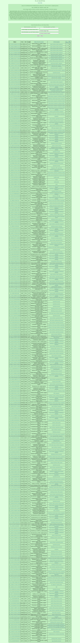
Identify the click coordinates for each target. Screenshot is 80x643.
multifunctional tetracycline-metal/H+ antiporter (56, 70)
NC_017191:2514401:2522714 (14, 72)
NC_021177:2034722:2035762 (14, 579)
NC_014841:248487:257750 (15, 379)
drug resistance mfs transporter (56, 242)
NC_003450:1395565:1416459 (14, 566)
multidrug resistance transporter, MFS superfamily (56, 170)
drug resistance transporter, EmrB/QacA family (56, 96)
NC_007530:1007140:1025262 (14, 103)
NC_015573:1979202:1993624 (14, 339)
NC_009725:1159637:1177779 (14, 539)
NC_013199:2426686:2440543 (14, 327)
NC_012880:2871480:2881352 (14, 263)
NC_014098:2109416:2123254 (14, 397)
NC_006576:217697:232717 (15, 422)
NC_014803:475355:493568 (15, 381)
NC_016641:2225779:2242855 (14, 216)
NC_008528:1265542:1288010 (14, 558)
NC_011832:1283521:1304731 (14, 267)
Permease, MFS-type (56, 195)
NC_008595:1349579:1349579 (14, 337)
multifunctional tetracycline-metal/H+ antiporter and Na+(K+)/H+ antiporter (56, 66)
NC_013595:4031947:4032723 (14, 577)
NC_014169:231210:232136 (15, 494)
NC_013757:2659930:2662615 (14, 498)
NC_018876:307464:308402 (15, 145)
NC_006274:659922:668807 (15, 618)
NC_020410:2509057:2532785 (14, 77)
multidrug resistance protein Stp (56, 415)
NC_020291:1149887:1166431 (14, 607)
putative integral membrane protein (56, 481)
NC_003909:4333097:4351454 (14, 130)
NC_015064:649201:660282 (15, 388)
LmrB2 (56, 179)
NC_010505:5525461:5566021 (14, 160)
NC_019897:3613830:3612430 (14, 60)
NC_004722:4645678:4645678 (14, 370)
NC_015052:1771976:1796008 (14, 151)
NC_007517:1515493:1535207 (14, 221)
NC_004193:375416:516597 (15, 442)
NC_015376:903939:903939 (15, 440)
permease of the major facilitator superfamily (56, 200)
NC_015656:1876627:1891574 (14, 244)
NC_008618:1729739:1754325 (14, 174)
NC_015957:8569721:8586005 (14, 596)
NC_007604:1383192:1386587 (14, 424)
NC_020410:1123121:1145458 (14, 586)
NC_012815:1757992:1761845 (14, 202)
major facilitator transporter (56, 355)
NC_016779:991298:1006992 (14, 96)
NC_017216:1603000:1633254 (14, 313)
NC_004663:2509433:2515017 (14, 535)
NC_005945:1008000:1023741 (14, 46)
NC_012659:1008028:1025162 (14, 100)
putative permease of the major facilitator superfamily (56, 474)
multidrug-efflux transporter (56, 286)
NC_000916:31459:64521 (14, 226)
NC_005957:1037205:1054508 (14, 111)
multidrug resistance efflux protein (56, 491)
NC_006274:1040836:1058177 (14, 88)
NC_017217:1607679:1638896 (14, 315)
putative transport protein (56, 145)
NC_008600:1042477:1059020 (14, 58)
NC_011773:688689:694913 (15, 619)
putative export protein (56, 422)
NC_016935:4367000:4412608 (14, 177)
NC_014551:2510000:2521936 (14, 537)
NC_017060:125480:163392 (15, 582)
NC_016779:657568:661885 (15, 622)
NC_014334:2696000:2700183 (14, 329)
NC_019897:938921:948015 (15, 209)
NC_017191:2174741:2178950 (14, 556)
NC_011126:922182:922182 (15, 228)
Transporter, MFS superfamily (56, 167)
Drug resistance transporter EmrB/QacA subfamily (56, 222)
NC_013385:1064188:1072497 (14, 377)
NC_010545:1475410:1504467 (14, 573)
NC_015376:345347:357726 (15, 571)
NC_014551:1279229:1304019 (14, 546)
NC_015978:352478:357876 (15, 127)
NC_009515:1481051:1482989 (14, 348)
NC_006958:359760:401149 (15, 353)
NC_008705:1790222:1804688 (14, 532)
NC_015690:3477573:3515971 (14, 63)
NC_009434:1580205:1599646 (14, 612)
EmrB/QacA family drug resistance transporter (56, 92)
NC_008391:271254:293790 (15, 408)
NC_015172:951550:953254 (15, 251)
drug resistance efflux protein (56, 485)
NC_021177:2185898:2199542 (14, 460)
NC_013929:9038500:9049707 (14, 476)
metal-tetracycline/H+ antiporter (56, 54)
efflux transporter (56, 510)
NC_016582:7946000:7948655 (14, 510)
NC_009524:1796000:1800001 (14, 434)
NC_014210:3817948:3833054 (14, 413)
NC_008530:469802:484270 (15, 489)
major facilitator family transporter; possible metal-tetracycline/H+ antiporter (56, 56)
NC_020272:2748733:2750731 (14, 454)
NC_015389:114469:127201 (15, 317)
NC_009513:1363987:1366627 (14, 290)
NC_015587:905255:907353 (15, 256)
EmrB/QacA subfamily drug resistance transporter (56, 134)
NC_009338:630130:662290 (15, 512)
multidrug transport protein (56, 191)
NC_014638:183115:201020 (15, 589)
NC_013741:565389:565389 (15, 125)
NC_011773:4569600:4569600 (14, 402)
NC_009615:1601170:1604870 (14, 549)
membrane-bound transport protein (56, 556)
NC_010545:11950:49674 (14, 525)
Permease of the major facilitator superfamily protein (56, 187)
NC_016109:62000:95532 (14, 600)
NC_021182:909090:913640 (15, 123)
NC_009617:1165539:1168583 (14, 610)
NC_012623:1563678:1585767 (14, 153)
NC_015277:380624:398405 (15, 559)
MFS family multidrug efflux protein (56, 320)
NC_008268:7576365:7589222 (14, 170)
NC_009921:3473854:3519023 (14, 483)
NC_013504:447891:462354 (15, 322)
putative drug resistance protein (56, 598)
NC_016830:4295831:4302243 (14, 242)
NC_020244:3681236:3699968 (14, 436)
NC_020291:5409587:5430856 (14, 362)
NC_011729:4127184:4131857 (14, 400)
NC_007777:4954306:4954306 (14, 593)
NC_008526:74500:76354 (14, 200)
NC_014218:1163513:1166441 (14, 508)
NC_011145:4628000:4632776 (14, 458)
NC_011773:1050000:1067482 (14, 98)
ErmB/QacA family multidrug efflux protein (56, 395)
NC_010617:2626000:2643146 (14, 485)
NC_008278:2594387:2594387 (14, 404)
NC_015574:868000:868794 (15, 193)
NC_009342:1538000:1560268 (14, 464)
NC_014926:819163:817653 (15, 156)
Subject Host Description (39, 41)
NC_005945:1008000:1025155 (14, 106)
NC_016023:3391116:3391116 (14, 542)
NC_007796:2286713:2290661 (14, 158)
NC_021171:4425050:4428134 (14, 186)
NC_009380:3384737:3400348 (14, 406)
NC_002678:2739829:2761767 (14, 261)
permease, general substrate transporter (56, 88)
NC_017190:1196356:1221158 (14, 553)
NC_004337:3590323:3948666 (14, 614)
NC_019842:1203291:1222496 (14, 544)
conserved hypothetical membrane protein (56, 283)
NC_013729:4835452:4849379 (14, 240)
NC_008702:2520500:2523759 (14, 283)
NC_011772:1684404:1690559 (14, 336)
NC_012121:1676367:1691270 (14, 165)
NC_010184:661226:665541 (15, 451)
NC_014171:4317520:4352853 (14, 84)
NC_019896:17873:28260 (14, 67)
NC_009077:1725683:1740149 (14, 517)
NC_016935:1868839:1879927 (14, 181)
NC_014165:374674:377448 (15, 230)
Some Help (40, 2)
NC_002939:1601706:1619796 (14, 172)
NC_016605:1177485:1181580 (14, 584)
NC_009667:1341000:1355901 (14, 478)
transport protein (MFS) (56, 381)
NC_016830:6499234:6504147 (14, 491)
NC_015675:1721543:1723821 (14, 343)
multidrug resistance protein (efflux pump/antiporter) (56, 369)
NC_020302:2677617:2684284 (14, 237)
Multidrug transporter (56, 431)
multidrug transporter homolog (56, 226)
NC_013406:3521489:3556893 (14, 360)
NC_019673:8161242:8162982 (14, 195)
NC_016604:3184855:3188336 (14, 471)
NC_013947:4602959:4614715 (14, 467)
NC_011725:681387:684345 (15, 564)
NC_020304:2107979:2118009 (14, 503)
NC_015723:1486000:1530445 (14, 415)
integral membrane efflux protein (56, 462)
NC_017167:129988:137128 (15, 288)
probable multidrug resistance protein (56, 120)
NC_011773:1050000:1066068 (14, 52)
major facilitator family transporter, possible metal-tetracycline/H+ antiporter (56, 59)
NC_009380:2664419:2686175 (14, 469)
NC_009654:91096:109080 (15, 92)
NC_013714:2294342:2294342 (14, 167)
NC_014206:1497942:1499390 (14, 410)
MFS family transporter (56, 612)
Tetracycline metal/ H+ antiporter (56, 67)
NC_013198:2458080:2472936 (14, 324)
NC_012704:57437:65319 (14, 437)
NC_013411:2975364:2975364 (14, 530)
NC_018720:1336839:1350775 (14, 90)
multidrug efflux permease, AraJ (56, 348)
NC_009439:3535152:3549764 (14, 429)
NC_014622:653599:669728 (15, 331)
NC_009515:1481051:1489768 (14, 366)
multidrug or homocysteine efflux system (56, 487)
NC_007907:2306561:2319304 (14, 249)
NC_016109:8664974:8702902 (14, 605)
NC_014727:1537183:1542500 (14, 449)
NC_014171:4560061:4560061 (14, 373)
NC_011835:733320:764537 (15, 306)
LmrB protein (56, 181)
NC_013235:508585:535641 (15, 417)
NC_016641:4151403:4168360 (14, 395)
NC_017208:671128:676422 (15, 522)
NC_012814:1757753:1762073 (14, 205)
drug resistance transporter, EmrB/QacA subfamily (56, 87)
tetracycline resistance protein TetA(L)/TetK (56, 84)
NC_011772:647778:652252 (15, 524)
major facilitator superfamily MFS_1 (56, 125)
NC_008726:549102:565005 (15, 496)
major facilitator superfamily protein (56, 233)
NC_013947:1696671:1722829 (14, 346)
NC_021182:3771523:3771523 (14, 198)
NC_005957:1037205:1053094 (14, 56)
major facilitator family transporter (56, 44)
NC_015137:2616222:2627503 (14, 519)
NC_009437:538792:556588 (15, 355)
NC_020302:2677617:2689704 (14, 276)
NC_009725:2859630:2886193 (14, 334)
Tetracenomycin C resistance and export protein (56, 460)
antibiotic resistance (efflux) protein (56, 214)
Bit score (69, 42)
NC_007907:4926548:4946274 (14, 501)
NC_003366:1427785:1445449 (14, 120)
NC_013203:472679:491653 (15, 591)
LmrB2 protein (56, 177)
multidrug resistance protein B (56, 147)
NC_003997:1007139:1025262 (14, 105)
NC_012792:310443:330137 (15, 235)
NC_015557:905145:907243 (15, 258)
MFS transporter (56, 393)
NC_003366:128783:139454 (15, 163)
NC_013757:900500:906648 (15, 299)
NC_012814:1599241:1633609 (14, 303)
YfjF (56, 539)
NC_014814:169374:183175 (15, 505)
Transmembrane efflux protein (56, 569)
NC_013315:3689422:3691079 (14, 116)
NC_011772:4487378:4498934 (14, 132)
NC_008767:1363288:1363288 (14, 481)
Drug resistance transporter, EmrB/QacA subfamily (56, 109)
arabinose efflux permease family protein (56, 60)
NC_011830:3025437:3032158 (14, 278)
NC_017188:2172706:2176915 (14, 551)
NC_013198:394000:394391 (15, 247)
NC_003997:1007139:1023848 (14, 48)
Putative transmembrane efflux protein (56, 297)
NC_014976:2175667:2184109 (14, 65)
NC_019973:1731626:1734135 (14, 212)
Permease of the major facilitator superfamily (56, 113)
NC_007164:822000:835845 (15, 474)
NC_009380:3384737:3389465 (14, 447)
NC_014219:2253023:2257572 (14, 149)
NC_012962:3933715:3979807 (14, 297)
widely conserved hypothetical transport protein (56, 174)
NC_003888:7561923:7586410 (14, 462)
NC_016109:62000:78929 (14, 598)
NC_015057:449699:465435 (15, 357)
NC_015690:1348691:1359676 (14, 184)
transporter (56, 116)
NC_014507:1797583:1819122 (14, 233)
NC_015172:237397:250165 (15, 86)
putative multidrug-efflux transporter (56, 364)
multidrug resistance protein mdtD (56, 537)
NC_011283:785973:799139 (15, 274)
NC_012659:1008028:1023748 (14, 44)
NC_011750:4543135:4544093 (14, 487)
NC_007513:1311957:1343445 (14, 575)
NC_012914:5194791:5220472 (14, 341)
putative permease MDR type (56, 334)
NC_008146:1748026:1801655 (14, 515)
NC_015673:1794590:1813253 (14, 281)
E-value (67, 42)
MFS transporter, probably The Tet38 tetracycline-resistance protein (56, 90)
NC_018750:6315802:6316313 (14, 320)
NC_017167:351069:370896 (15, 207)
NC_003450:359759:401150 (15, 350)
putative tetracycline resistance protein (56, 202)
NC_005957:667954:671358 (15, 616)
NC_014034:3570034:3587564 (14, 219)
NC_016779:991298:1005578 (14, 50)
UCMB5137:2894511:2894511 (14, 364)
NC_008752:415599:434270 (15, 264)
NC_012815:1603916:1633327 (14, 301)
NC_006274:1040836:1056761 (14, 54)
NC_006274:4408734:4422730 (14, 147)
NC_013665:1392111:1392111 (14, 393)
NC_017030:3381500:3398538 (14, 456)
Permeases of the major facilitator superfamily (56, 579)
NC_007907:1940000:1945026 (14, 269)
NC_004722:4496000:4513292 (14, 143)
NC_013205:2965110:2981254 (14, 140)
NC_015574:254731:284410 (15, 188)
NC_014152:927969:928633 (15, 386)
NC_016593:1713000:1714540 (14, 109)
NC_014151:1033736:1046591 (14, 375)
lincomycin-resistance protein (56, 237)
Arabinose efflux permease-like (56, 575)
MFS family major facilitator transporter (56, 313)
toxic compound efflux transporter (56, 436)
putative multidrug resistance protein (56, 524)
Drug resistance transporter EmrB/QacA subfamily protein (56, 440)
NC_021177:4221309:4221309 (14, 569)
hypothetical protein (56, 72)
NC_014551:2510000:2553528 (14, 70)
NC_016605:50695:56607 (14, 293)
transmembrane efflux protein (56, 261)
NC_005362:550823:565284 (15, 427)
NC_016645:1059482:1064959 (14, 214)
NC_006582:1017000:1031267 (14, 286)
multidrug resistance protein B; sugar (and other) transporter (56, 616)
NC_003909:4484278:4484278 (14, 390)
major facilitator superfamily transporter (56, 223)
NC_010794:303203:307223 (15, 113)
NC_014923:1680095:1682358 (14, 295)
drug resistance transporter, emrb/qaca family (56, 103)
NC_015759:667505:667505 (15, 118)
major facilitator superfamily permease (56, 118)
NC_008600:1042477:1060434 (14, 93)
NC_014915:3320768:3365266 (14, 284)
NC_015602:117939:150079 (15, 444)
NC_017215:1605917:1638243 (14, 310)
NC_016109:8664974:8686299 (14, 603)
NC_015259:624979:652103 (15, 138)
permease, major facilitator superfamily (56, 353)
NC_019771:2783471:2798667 (14, 271)
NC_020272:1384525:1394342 (14, 79)
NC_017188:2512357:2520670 (14, 74)
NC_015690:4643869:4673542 (14, 179)
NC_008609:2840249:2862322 (14, 136)
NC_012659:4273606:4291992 (14, 81)
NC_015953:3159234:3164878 (14, 562)
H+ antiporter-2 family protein (56, 584)
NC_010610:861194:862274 (15, 191)
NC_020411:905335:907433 (15, 254)
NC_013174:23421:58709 (14, 383)
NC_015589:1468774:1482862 (14, 133)
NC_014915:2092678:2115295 (14, 528)
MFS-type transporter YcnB (56, 127)
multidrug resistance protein (56, 442)
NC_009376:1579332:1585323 (14, 223)
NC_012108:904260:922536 (15, 368)
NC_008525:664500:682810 (15, 420)
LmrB (56, 184)
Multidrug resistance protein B (56, 143)
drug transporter (56, 337)
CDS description (56, 41)
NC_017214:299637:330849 (15, 308)
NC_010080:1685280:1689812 (14, 431)
